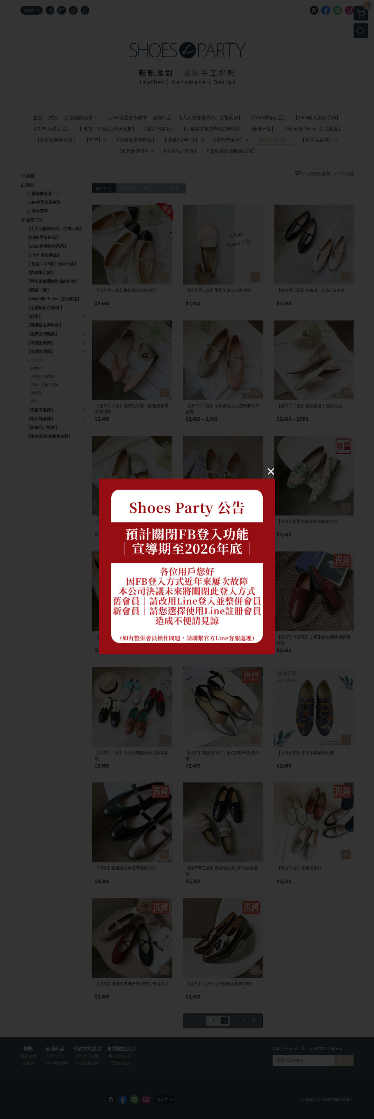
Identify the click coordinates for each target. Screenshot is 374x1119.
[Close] (271, 471)
